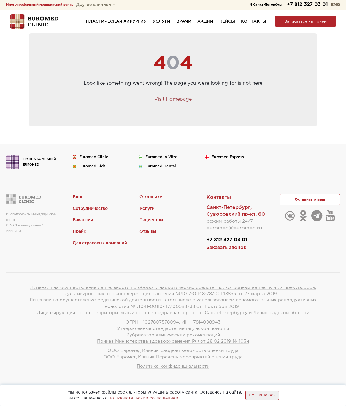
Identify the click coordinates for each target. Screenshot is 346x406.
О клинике (150, 197)
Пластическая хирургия (116, 21)
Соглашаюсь (262, 395)
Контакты (253, 21)
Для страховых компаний (100, 243)
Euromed (93, 157)
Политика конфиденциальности (173, 366)
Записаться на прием (306, 21)
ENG (335, 5)
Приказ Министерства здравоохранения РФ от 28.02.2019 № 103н (173, 341)
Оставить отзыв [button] (310, 199)
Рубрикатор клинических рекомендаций (173, 335)
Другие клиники (95, 5)
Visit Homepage (173, 99)
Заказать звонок (226, 248)
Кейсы (227, 21)
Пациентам (151, 220)
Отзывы (147, 231)
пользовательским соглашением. (144, 398)
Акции (205, 21)
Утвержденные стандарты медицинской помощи (173, 329)
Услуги (161, 21)
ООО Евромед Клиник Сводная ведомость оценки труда (173, 351)
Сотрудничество (90, 208)
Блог (78, 197)
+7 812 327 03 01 (307, 4)
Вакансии (83, 220)
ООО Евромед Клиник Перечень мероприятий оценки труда (173, 357)
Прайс (79, 231)
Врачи (183, 21)
